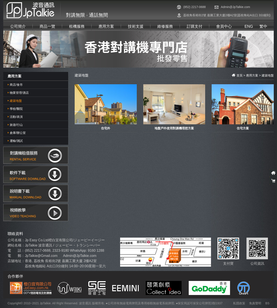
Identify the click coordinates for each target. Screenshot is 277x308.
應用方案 (106, 26)
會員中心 (224, 26)
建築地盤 (16, 100)
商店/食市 (16, 84)
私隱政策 (239, 303)
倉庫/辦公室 (18, 133)
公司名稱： (16, 240)
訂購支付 (194, 26)
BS (267, 303)
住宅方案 (243, 128)
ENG (249, 26)
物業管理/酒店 (19, 92)
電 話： (16, 250)
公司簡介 (18, 26)
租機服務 (77, 26)
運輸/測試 (16, 141)
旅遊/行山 (16, 124)
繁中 (263, 26)
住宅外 (105, 128)
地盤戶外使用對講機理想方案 (174, 128)
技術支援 (135, 26)
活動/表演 (16, 116)
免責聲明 (255, 303)
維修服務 (165, 26)
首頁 (237, 75)
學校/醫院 (16, 108)
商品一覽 (47, 26)
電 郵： (16, 256)
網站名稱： (16, 245)
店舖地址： (16, 261)
